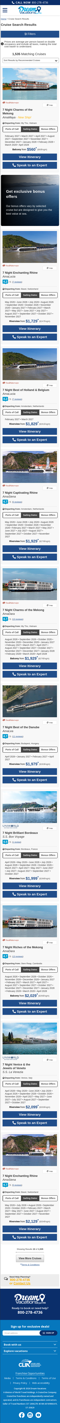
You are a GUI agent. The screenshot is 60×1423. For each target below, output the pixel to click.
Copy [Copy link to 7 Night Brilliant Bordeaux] (50, 828)
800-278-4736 (40, 2)
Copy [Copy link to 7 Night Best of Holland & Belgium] (50, 385)
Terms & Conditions (30, 1265)
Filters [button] (30, 34)
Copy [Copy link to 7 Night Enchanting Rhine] (50, 268)
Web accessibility (41, 1382)
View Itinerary (30, 157)
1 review (16, 842)
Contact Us (22, 1283)
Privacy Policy (20, 1382)
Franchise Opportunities (30, 1373)
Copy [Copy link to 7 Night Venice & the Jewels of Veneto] (50, 1060)
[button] (31, 60)
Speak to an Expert (29, 165)
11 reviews (18, 736)
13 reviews (18, 619)
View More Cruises (30, 1258)
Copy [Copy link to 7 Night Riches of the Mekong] (50, 942)
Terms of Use (49, 1378)
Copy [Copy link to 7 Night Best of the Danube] (50, 722)
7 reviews (17, 282)
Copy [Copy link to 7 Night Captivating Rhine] (50, 488)
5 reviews (17, 502)
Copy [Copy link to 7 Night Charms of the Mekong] (50, 105)
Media (7, 1378)
